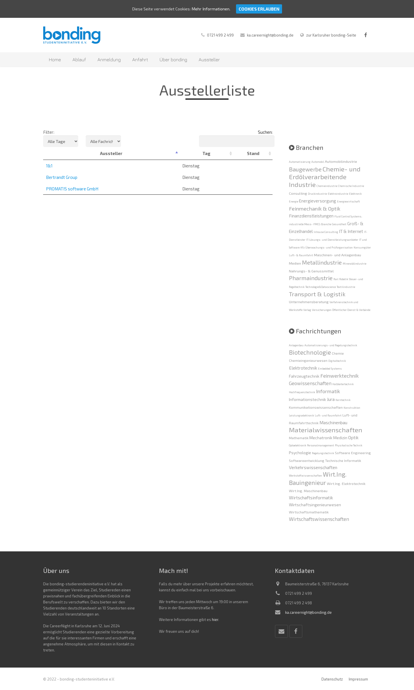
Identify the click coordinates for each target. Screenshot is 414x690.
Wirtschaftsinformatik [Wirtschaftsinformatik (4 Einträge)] (311, 497)
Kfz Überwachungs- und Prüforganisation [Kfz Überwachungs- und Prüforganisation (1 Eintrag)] (326, 247)
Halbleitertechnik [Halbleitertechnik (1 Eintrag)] (343, 384)
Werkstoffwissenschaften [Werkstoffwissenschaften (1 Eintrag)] (305, 475)
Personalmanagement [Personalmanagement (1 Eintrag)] (320, 445)
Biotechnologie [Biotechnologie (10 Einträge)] (310, 352)
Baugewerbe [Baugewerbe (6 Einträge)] (305, 169)
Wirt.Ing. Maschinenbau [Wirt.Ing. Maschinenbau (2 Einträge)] (308, 491)
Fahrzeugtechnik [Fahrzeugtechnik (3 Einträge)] (304, 376)
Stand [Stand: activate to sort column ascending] (253, 153)
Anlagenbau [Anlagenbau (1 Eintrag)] (296, 345)
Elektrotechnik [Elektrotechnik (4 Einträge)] (303, 367)
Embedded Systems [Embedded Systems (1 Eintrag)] (330, 368)
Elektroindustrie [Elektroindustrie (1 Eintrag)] (338, 193)
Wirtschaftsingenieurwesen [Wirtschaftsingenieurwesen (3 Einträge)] (315, 504)
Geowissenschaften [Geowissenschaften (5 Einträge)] (310, 383)
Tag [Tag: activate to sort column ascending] (206, 153)
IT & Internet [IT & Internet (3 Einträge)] (351, 231)
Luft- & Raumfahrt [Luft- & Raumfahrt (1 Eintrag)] (301, 255)
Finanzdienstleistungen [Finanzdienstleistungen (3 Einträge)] (311, 215)
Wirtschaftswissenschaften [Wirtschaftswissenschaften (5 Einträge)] (319, 519)
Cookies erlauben (259, 9)
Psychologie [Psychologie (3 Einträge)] (300, 452)
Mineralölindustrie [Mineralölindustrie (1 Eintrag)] (354, 263)
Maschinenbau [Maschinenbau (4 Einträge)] (333, 422)
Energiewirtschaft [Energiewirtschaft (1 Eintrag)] (348, 201)
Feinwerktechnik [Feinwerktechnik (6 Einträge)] (339, 375)
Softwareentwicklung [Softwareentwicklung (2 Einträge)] (306, 460)
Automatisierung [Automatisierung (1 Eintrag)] (299, 161)
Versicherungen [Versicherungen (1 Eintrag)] (321, 309)
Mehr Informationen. (211, 9)
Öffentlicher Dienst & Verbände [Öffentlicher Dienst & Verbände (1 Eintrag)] (351, 309)
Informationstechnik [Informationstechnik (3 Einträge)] (307, 399)
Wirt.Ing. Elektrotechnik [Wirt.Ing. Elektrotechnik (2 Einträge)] (346, 483)
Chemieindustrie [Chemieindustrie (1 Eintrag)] (327, 186)
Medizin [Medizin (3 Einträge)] (340, 437)
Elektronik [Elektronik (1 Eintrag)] (355, 193)
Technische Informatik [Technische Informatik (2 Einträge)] (343, 460)
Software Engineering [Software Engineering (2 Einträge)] (353, 453)
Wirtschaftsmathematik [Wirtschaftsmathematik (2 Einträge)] (309, 512)
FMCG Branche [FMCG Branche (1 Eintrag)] (322, 224)
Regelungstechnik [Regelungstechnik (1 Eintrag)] (323, 453)
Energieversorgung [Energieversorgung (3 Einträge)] (317, 200)
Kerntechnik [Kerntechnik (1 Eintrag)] (343, 400)
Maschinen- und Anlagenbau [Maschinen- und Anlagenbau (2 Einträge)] (337, 255)
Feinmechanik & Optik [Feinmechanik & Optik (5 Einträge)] (314, 208)
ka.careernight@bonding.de (270, 35)
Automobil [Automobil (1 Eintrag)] (317, 161)
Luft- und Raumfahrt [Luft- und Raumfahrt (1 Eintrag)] (328, 415)
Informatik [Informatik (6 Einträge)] (328, 391)
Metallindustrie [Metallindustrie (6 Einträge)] (322, 262)
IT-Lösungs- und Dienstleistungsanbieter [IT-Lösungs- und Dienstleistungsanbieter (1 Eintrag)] (332, 239)
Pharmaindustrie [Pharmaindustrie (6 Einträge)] (311, 277)
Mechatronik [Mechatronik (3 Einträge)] (320, 437)
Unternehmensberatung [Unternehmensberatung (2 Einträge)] (309, 301)
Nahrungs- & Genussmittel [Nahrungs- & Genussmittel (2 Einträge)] (311, 271)
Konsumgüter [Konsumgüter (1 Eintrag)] (362, 247)
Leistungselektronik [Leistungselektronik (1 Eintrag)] (301, 415)
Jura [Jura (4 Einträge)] (331, 399)
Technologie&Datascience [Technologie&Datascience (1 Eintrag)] (320, 286)
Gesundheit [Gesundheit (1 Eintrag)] (339, 224)
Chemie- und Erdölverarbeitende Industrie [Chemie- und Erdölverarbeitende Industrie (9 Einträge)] (325, 176)
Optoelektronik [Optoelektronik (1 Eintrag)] (297, 445)
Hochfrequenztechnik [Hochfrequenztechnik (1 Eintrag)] (302, 392)
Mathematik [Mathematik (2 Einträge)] (298, 438)
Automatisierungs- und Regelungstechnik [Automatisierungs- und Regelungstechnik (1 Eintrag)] (330, 345)
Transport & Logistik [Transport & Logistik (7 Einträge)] (317, 293)
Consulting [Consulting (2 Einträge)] (298, 193)
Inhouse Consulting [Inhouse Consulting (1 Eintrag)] (326, 232)
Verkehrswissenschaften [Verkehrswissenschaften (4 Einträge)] (313, 467)
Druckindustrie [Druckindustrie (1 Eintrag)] (317, 193)
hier (215, 619)
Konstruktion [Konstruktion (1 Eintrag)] (352, 407)
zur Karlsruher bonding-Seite (331, 35)
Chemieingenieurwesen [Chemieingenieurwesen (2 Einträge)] (308, 360)
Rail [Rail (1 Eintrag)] (336, 279)
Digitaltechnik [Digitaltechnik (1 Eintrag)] (337, 360)
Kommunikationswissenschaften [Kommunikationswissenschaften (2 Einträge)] (316, 407)
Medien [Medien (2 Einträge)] (295, 263)
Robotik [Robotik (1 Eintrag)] (343, 279)
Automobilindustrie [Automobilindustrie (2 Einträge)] (341, 161)
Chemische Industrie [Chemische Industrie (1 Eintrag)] (351, 186)
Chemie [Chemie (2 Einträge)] (338, 353)
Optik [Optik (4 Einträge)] (353, 437)
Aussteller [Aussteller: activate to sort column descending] (111, 153)
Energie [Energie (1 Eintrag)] (293, 201)
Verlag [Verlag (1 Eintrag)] (307, 309)
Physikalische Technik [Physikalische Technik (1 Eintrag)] (348, 445)
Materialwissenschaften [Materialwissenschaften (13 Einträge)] (325, 430)
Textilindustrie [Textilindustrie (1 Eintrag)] (346, 286)
